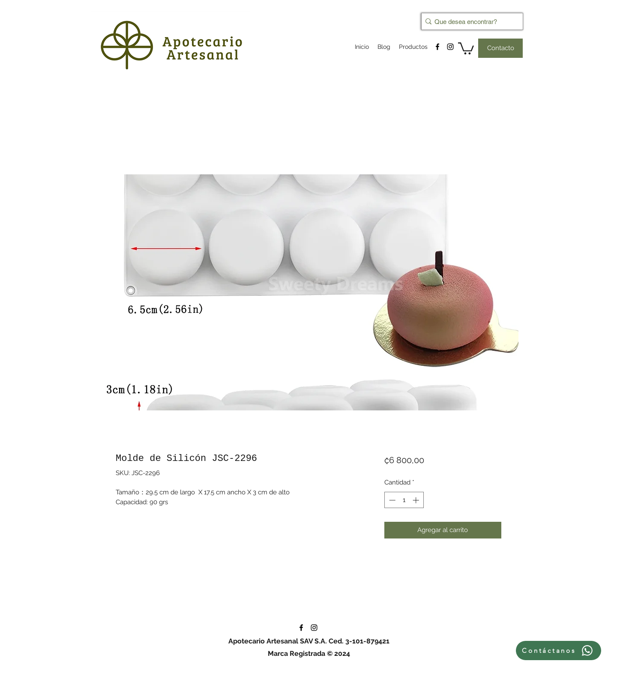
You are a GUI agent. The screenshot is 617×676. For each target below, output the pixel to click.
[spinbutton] (404, 500)
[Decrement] (391, 500)
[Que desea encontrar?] (469, 21)
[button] (466, 47)
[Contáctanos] (558, 650)
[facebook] (437, 46)
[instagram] (450, 46)
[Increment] (416, 500)
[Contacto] (500, 48)
